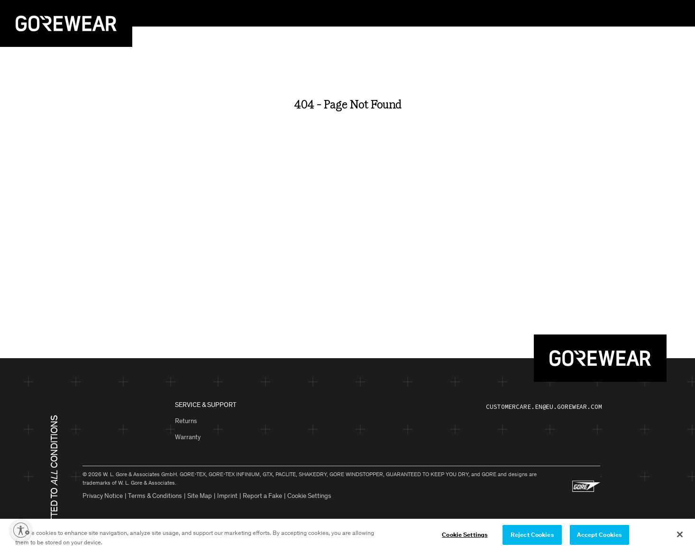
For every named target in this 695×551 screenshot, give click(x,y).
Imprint (227, 496)
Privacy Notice (102, 496)
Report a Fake (262, 496)
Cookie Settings (309, 496)
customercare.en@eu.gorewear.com (544, 407)
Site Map (199, 496)
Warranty (188, 437)
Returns (186, 421)
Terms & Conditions (155, 496)
